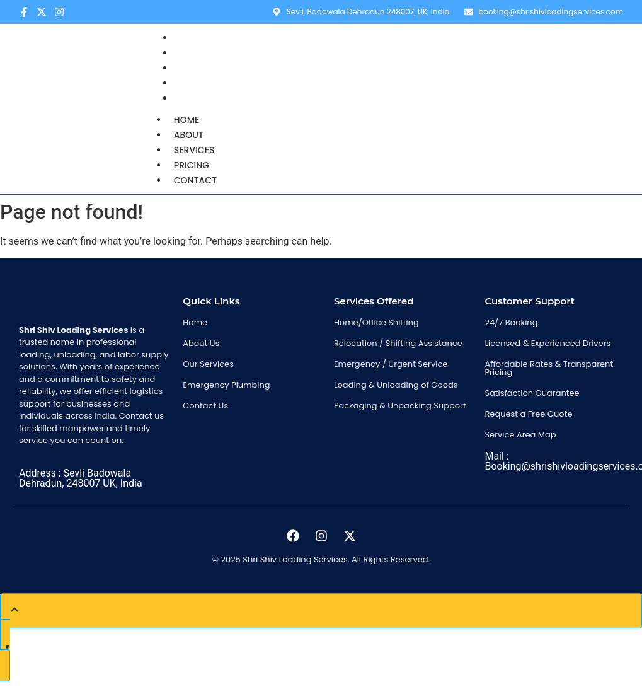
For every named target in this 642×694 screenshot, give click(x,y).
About (188, 135)
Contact (199, 98)
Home (187, 119)
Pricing (191, 165)
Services (194, 150)
